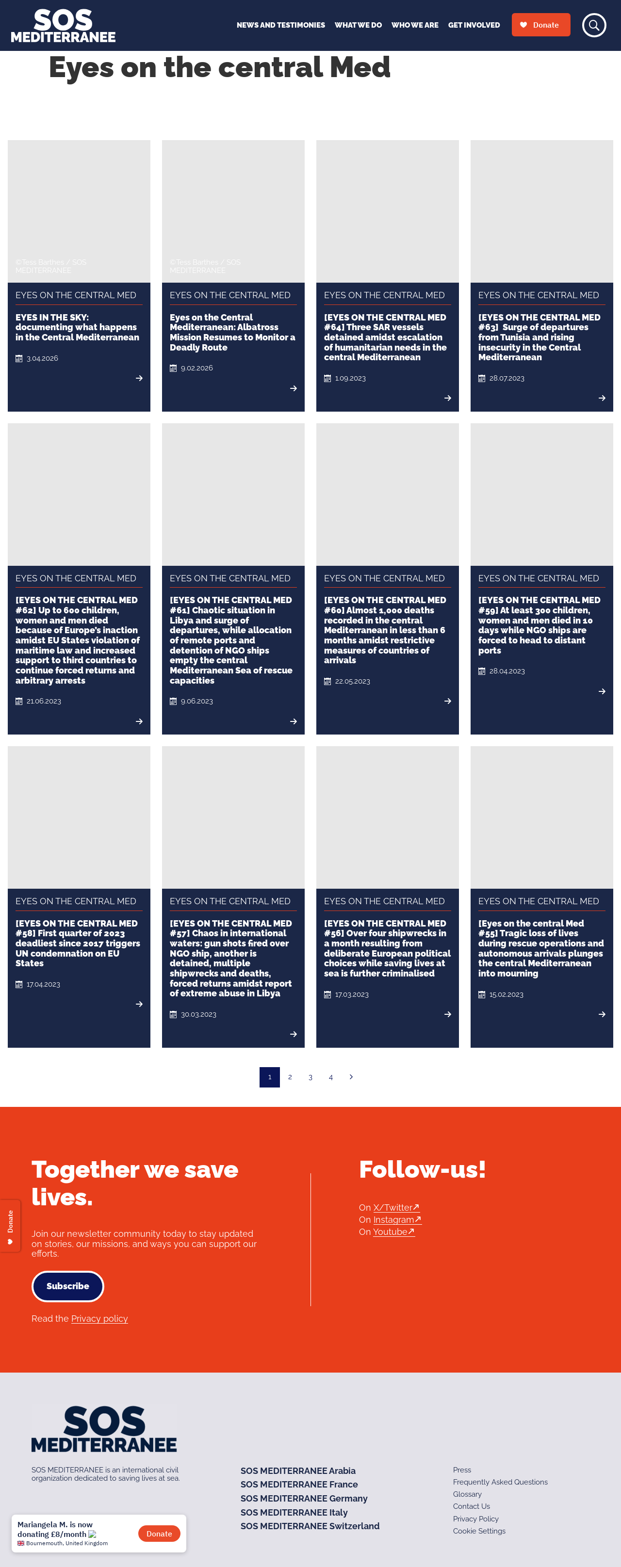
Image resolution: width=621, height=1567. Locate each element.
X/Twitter (393, 1207)
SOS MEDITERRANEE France (299, 1484)
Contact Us (471, 1506)
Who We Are (415, 25)
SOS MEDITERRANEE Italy (294, 1512)
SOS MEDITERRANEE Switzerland (310, 1526)
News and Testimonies (281, 25)
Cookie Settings (479, 1531)
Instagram (394, 1220)
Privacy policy (99, 1318)
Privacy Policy (476, 1519)
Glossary (467, 1494)
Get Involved (474, 25)
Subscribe (68, 1286)
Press (462, 1470)
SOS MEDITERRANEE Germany (304, 1498)
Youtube (390, 1232)
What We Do (358, 25)
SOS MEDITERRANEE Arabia (298, 1471)
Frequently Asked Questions (500, 1482)
